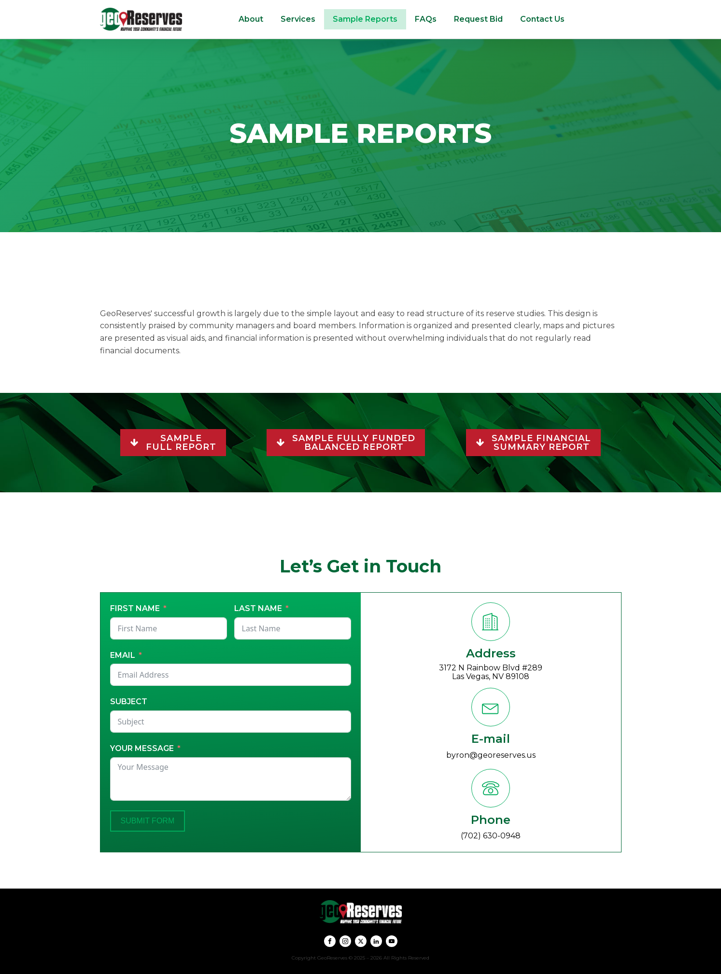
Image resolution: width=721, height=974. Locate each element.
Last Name (258, 608)
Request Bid (478, 19)
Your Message (142, 748)
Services (298, 19)
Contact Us (542, 19)
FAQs (426, 19)
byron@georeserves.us (491, 755)
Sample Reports (365, 19)
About (251, 19)
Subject (128, 701)
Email (122, 655)
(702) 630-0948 (491, 835)
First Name (135, 608)
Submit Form (148, 821)
